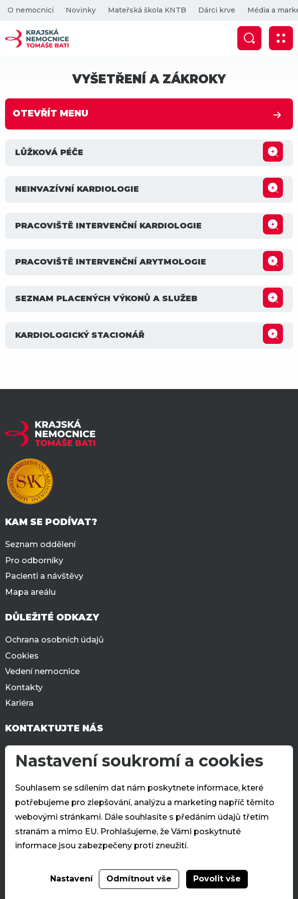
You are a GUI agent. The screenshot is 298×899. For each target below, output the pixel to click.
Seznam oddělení (40, 544)
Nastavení (71, 878)
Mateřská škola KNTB (147, 10)
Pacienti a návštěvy (44, 576)
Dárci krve (216, 10)
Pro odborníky (34, 560)
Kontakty (24, 687)
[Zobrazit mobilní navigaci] (281, 38)
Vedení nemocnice (42, 671)
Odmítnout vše (139, 878)
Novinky (81, 10)
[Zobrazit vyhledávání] (249, 38)
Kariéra (19, 703)
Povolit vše (217, 878)
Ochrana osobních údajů (54, 640)
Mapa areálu (30, 592)
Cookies (22, 656)
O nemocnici (31, 10)
